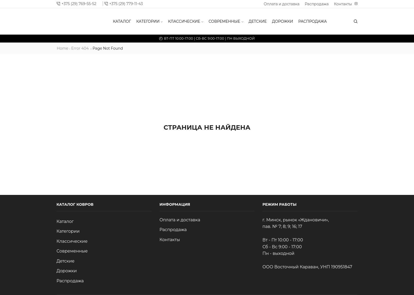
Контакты (343, 4)
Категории (149, 21)
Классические (185, 21)
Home (62, 48)
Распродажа (317, 4)
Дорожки (282, 21)
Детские (258, 21)
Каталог (122, 21)
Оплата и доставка (281, 4)
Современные (226, 21)
